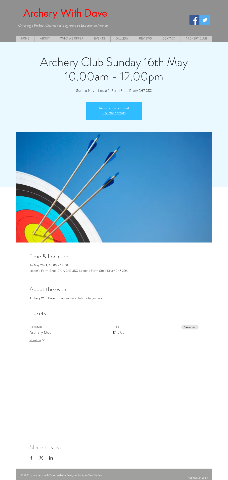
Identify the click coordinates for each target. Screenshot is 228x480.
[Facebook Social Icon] (194, 20)
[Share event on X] (41, 458)
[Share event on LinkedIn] (51, 458)
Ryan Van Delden (91, 475)
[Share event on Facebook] (31, 458)
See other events (114, 113)
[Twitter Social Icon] (205, 20)
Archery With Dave (65, 13)
